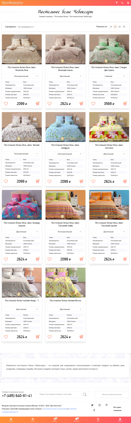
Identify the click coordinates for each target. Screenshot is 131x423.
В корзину (38, 103)
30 (111, 27)
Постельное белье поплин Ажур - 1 (22, 300)
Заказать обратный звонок (112, 395)
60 (120, 27)
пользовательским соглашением (55, 409)
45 (115, 27)
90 (124, 27)
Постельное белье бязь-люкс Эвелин (22, 145)
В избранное (6, 104)
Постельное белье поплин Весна (65, 300)
